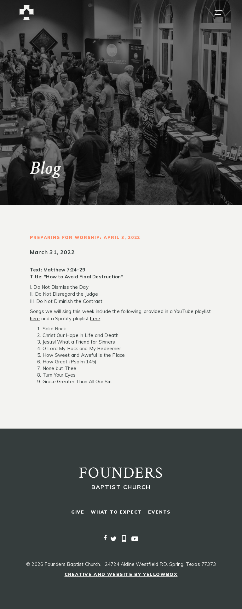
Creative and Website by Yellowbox (121, 574)
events (159, 512)
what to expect (116, 512)
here (35, 319)
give (77, 512)
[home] (27, 12)
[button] (218, 12)
